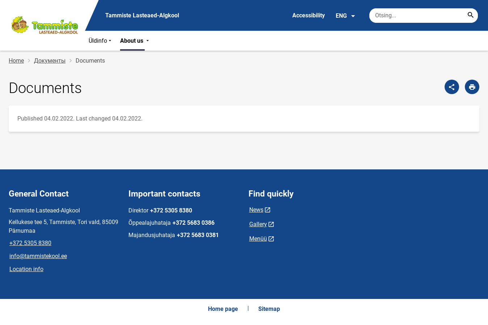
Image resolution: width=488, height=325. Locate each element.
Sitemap (269, 308)
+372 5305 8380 (30, 243)
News (256, 209)
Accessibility (308, 15)
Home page (223, 308)
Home (16, 60)
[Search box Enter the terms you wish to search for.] (423, 15)
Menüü (258, 238)
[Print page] (472, 87)
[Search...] (470, 15)
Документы (49, 60)
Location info (26, 269)
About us (135, 40)
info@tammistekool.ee (38, 256)
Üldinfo (101, 40)
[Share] (452, 87)
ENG (346, 16)
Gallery (258, 224)
